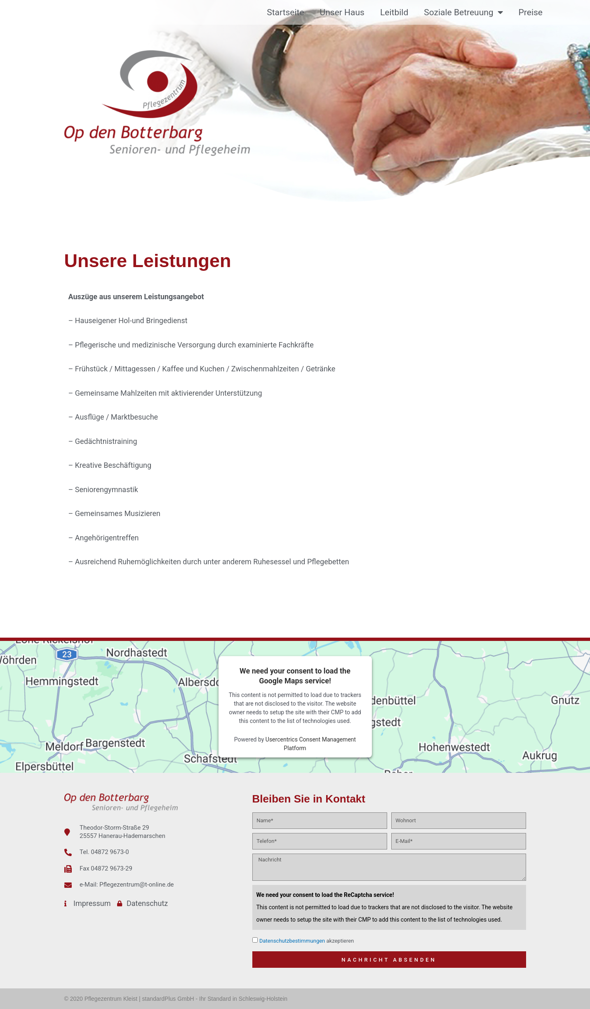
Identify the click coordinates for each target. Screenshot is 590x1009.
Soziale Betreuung (463, 12)
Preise (531, 12)
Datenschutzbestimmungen (292, 941)
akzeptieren (306, 941)
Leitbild (394, 12)
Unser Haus (342, 12)
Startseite (285, 12)
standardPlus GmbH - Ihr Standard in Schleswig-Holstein (215, 998)
